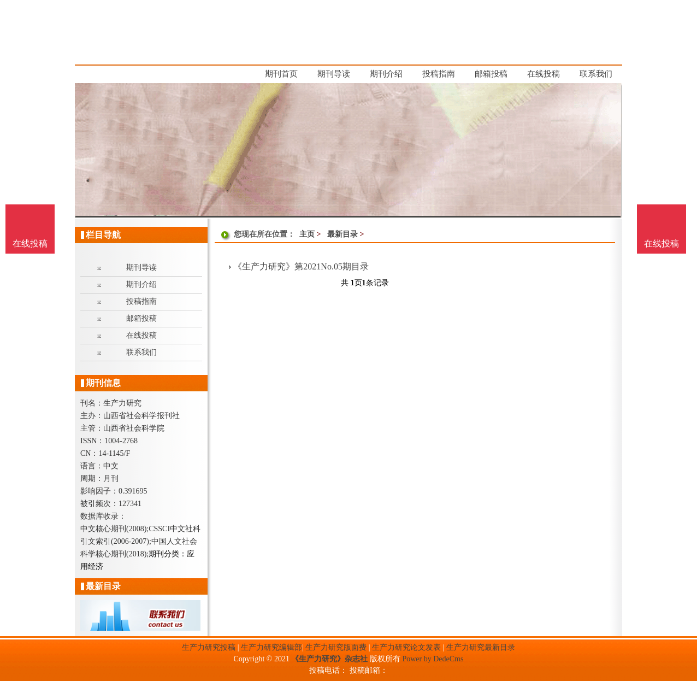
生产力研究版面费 (336, 647)
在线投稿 (661, 243)
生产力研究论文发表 (406, 647)
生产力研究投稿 (208, 647)
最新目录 (342, 234)
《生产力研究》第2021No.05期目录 (301, 266)
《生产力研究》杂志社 (329, 659)
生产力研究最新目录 (480, 647)
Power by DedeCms (432, 659)
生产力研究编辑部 (271, 647)
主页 (307, 234)
